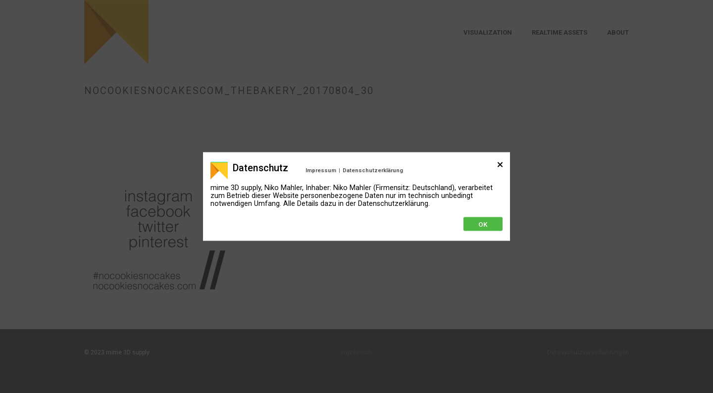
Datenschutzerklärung (373, 170)
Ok (483, 224)
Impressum (321, 170)
